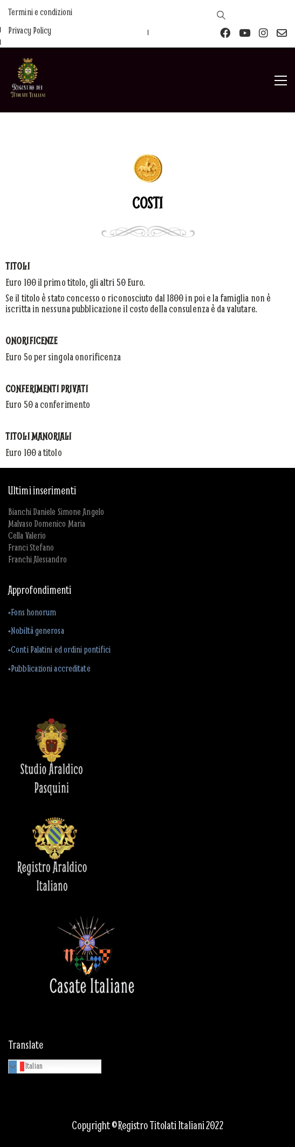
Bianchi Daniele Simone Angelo (56, 511)
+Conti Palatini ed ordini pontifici (59, 649)
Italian (27, 1066)
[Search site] (221, 16)
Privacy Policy (29, 30)
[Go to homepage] (27, 80)
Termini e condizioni (40, 11)
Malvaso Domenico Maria (46, 523)
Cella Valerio (27, 535)
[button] (281, 80)
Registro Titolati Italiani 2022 (170, 1125)
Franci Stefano (31, 547)
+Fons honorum (32, 612)
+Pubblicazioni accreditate (49, 668)
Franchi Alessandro (37, 559)
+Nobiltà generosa (36, 630)
